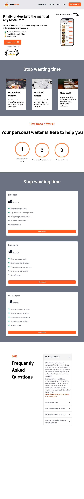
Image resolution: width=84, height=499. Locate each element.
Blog (58, 4)
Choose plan (42, 231)
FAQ (65, 4)
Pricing (52, 4)
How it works (42, 4)
